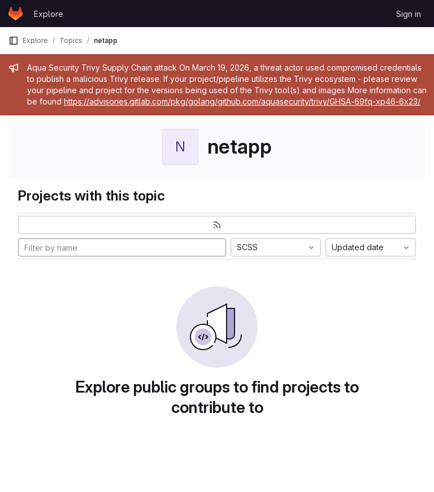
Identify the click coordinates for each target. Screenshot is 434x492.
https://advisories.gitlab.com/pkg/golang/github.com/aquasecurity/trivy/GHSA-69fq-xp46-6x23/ (242, 101)
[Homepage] (15, 14)
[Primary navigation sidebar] (14, 41)
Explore (48, 14)
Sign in (408, 14)
